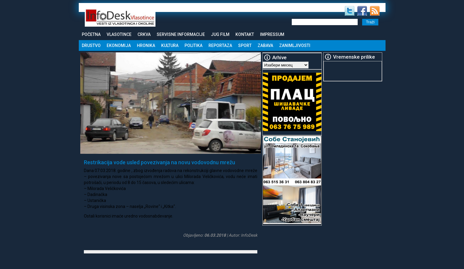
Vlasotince (119, 34)
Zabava (265, 45)
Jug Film (220, 34)
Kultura (170, 45)
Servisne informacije (181, 34)
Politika (193, 45)
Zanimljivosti (294, 45)
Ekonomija (119, 45)
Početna (91, 34)
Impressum (272, 34)
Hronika (146, 45)
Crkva (144, 34)
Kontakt (244, 34)
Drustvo (91, 45)
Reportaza (220, 45)
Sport (245, 45)
